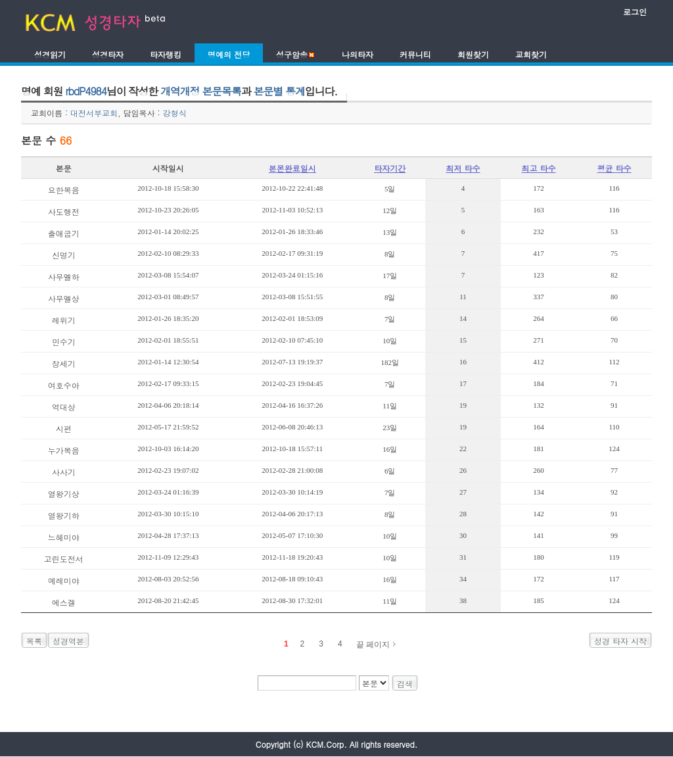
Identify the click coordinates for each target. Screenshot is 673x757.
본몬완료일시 (292, 168)
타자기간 (390, 168)
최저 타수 (463, 168)
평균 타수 (614, 168)
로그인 (635, 11)
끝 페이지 (373, 644)
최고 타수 (539, 168)
